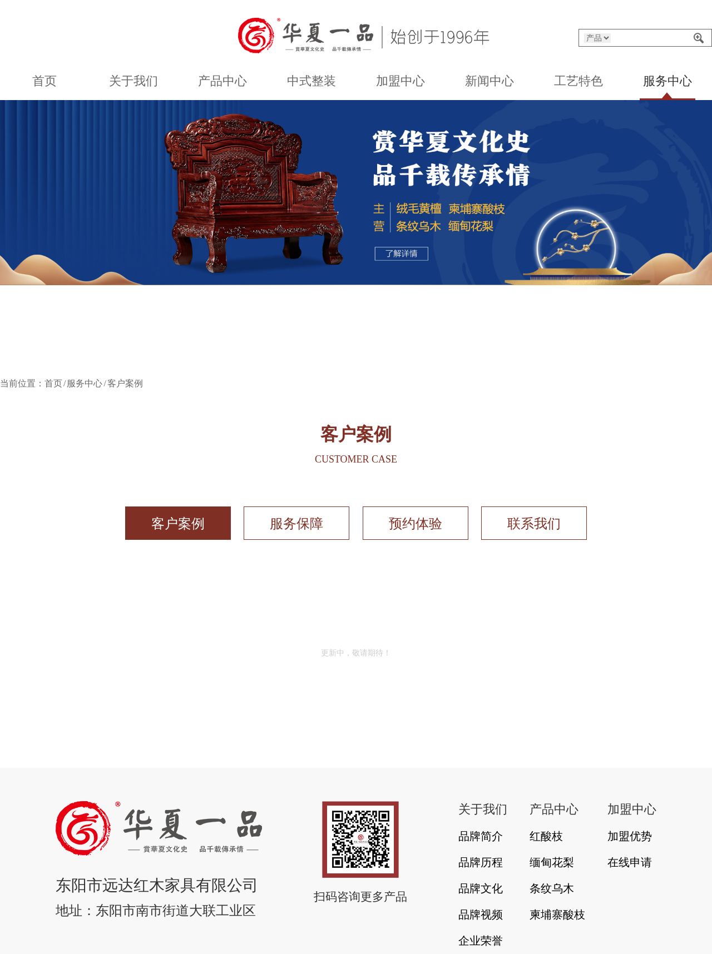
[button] (299, 357)
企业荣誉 (480, 941)
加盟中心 (400, 81)
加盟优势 (629, 836)
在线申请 (629, 862)
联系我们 (534, 523)
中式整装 (311, 81)
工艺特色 (578, 81)
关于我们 (133, 81)
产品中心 (222, 81)
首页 (44, 81)
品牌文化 (480, 888)
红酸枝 (546, 836)
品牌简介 (480, 836)
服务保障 (296, 523)
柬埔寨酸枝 (557, 914)
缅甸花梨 (552, 862)
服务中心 (667, 81)
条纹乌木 (552, 888)
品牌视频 (480, 914)
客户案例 (178, 523)
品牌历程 (480, 862)
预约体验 (415, 523)
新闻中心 (489, 81)
